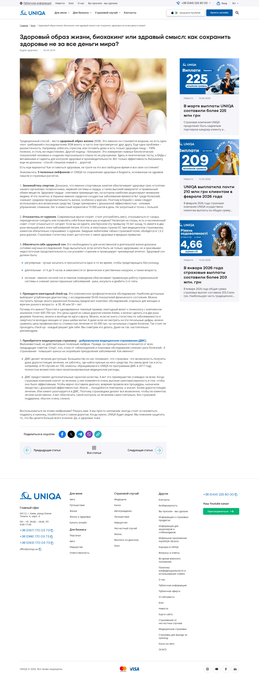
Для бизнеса (78, 529)
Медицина (120, 499)
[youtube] (217, 669)
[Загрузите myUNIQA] (186, 12)
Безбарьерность (168, 505)
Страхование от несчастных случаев (170, 621)
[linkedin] (235, 669)
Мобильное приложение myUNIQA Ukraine (173, 539)
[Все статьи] (94, 450)
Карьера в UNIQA (169, 547)
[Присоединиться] (221, 511)
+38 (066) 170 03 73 (34, 536)
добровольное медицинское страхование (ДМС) (112, 340)
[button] (209, 2)
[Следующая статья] (159, 450)
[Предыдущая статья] (27, 450)
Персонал (75, 535)
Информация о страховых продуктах (173, 518)
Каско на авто (166, 643)
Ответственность (79, 552)
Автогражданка (123, 511)
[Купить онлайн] (219, 12)
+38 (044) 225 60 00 (218, 494)
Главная (24, 25)
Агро (117, 545)
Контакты (164, 499)
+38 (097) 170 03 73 (35, 530)
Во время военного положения (170, 560)
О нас (81, 3)
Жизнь (118, 534)
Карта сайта (166, 614)
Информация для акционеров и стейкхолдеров (168, 529)
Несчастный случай (125, 528)
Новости (60, 3)
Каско (117, 505)
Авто (72, 499)
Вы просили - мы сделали (102, 3)
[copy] (98, 434)
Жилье (73, 511)
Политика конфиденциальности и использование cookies (172, 570)
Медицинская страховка (172, 629)
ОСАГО (162, 649)
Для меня (76, 493)
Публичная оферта (169, 591)
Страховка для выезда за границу (173, 636)
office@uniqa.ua (29, 549)
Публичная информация (173, 585)
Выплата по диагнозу (126, 539)
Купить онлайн (78, 522)
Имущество (76, 547)
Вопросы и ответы (169, 552)
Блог (71, 3)
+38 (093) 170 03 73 (35, 542)
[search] (237, 12)
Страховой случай (126, 493)
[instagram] (207, 669)
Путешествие (77, 505)
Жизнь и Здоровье (80, 516)
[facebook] (226, 669)
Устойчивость (167, 596)
